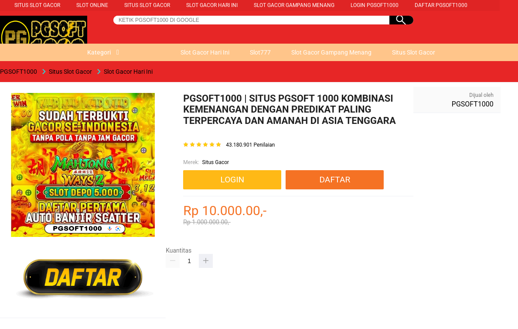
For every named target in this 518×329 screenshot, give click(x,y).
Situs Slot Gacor (37, 5)
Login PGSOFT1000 (375, 5)
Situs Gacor (215, 162)
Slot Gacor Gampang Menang (294, 5)
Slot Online (92, 5)
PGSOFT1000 (473, 104)
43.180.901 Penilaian (250, 145)
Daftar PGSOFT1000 (441, 5)
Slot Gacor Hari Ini (212, 5)
